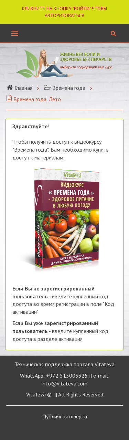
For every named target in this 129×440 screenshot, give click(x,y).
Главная (19, 87)
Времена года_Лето (33, 99)
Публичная (64, 416)
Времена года (64, 87)
